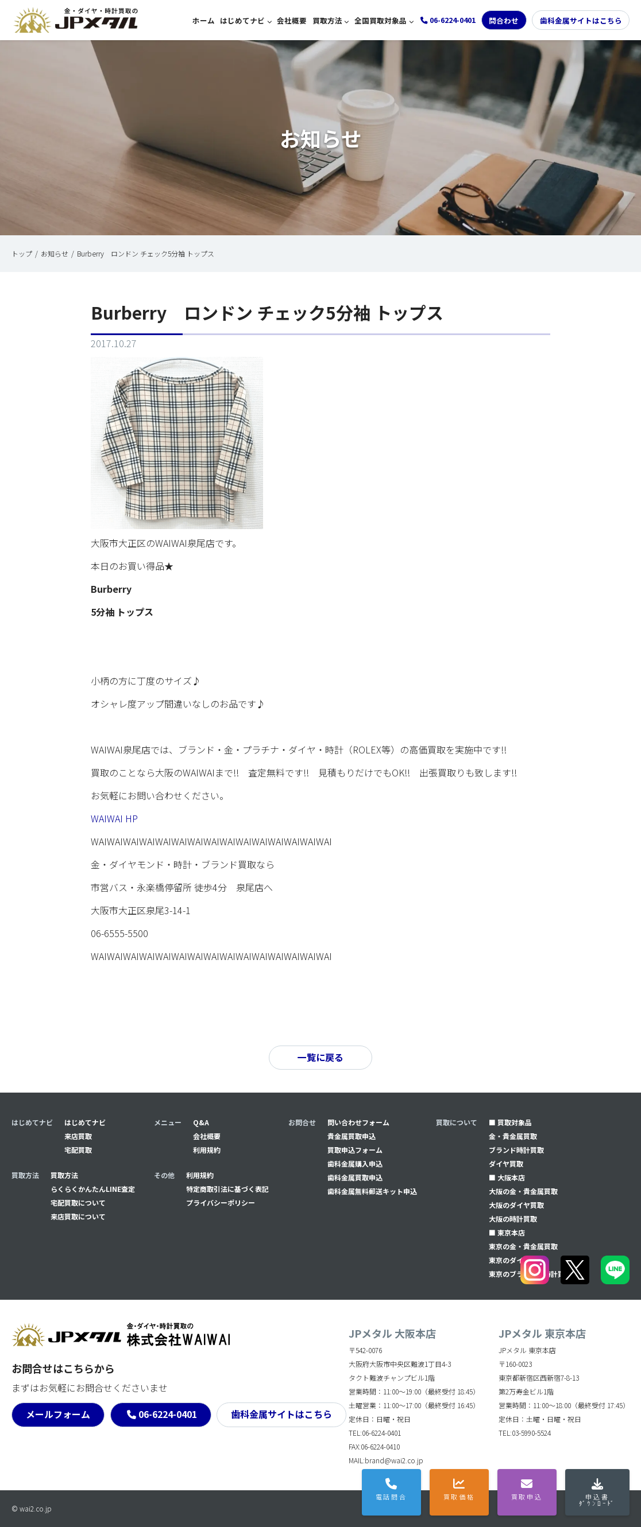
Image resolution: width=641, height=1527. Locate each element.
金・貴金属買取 (513, 1136)
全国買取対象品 (380, 20)
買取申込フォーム (355, 1150)
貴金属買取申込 (351, 1136)
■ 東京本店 (507, 1232)
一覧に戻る (320, 1057)
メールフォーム (58, 1414)
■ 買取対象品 (510, 1122)
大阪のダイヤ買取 (516, 1205)
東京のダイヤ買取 (516, 1260)
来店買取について (78, 1216)
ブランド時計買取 (516, 1150)
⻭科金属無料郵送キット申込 (372, 1191)
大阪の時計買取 (513, 1218)
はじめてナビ (242, 20)
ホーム (203, 20)
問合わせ (504, 20)
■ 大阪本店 (507, 1177)
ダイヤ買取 (506, 1163)
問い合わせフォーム (358, 1122)
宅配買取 (78, 1150)
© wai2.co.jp (31, 1508)
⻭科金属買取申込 (355, 1177)
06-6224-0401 (167, 1414)
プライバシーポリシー (220, 1202)
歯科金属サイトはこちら (581, 20)
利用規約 (207, 1150)
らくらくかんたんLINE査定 (93, 1189)
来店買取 (78, 1136)
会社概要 (292, 20)
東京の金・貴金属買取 (523, 1246)
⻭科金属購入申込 (355, 1163)
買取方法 (327, 20)
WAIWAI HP (114, 818)
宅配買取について (78, 1202)
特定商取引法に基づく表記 (227, 1189)
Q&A (201, 1122)
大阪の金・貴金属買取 (523, 1191)
